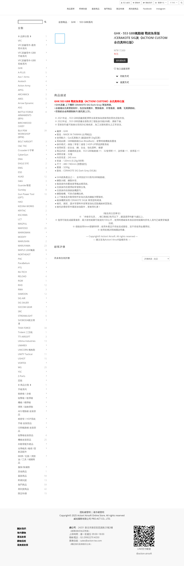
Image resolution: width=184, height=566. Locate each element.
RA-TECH (22, 271)
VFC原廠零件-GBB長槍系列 (27, 62)
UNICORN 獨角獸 (26, 349)
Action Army (24, 85)
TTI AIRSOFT (24, 336)
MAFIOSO (23, 228)
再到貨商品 (133, 8)
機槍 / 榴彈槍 (24, 402)
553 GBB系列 (86, 22)
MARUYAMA (24, 245)
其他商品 (22, 471)
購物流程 (22, 540)
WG (20, 367)
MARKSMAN (24, 232)
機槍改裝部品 (24, 439)
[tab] (141, 76)
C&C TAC (22, 145)
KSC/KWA (22, 214)
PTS (20, 267)
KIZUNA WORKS (26, 206)
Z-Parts (21, 376)
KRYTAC (22, 210)
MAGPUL (22, 223)
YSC (20, 371)
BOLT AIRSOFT (25, 141)
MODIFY (22, 236)
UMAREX (22, 345)
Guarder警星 (24, 185)
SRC (20, 311)
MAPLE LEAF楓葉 (26, 250)
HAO (20, 201)
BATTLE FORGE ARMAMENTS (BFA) (25, 115)
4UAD (21, 176)
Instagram (160, 8)
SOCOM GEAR (25, 307)
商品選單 (71, 8)
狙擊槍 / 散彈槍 (25, 398)
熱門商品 (108, 8)
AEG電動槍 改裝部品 (27, 413)
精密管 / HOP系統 (27, 418)
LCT (20, 219)
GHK (20, 68)
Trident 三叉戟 (25, 332)
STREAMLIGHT (25, 315)
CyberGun (23, 154)
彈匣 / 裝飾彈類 (25, 406)
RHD (20, 285)
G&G (20, 181)
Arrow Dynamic (26, 103)
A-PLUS (21, 72)
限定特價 (120, 8)
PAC (20, 258)
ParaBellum (24, 263)
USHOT (21, 358)
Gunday (22, 189)
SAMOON (23, 293)
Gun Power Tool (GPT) (26, 196)
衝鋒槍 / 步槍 (24, 393)
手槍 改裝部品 (25, 423)
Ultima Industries (27, 341)
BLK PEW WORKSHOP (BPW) (24, 134)
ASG (20, 107)
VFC (20, 40)
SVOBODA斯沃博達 (26, 322)
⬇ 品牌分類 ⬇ (24, 36)
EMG (20, 167)
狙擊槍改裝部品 (25, 435)
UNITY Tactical (25, 354)
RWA (20, 289)
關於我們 (22, 528)
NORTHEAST (24, 254)
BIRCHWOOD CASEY (24, 124)
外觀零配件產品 (25, 444)
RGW (20, 280)
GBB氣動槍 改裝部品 (27, 429)
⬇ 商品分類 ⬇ (24, 384)
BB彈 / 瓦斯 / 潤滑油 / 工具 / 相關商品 (27, 459)
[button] (141, 76)
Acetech (22, 81)
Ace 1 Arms (23, 76)
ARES (20, 98)
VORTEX (22, 362)
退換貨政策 (23, 544)
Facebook (147, 8)
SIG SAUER (23, 302)
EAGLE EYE (23, 163)
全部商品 (62, 22)
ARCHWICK (23, 94)
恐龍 (20, 380)
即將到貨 (83, 8)
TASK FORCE (24, 327)
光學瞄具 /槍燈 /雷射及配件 (27, 450)
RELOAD (22, 276)
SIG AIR (21, 298)
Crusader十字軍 (26, 150)
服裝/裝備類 (24, 467)
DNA (20, 159)
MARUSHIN (23, 241)
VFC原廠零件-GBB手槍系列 (27, 54)
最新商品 (95, 8)
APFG (20, 90)
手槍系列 (22, 389)
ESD (20, 172)
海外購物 (22, 532)
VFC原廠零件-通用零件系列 (27, 47)
